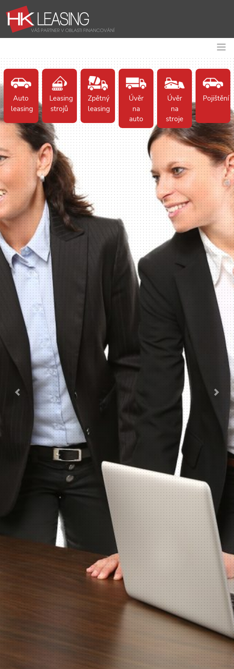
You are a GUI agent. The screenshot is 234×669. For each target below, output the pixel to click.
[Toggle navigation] (220, 47)
